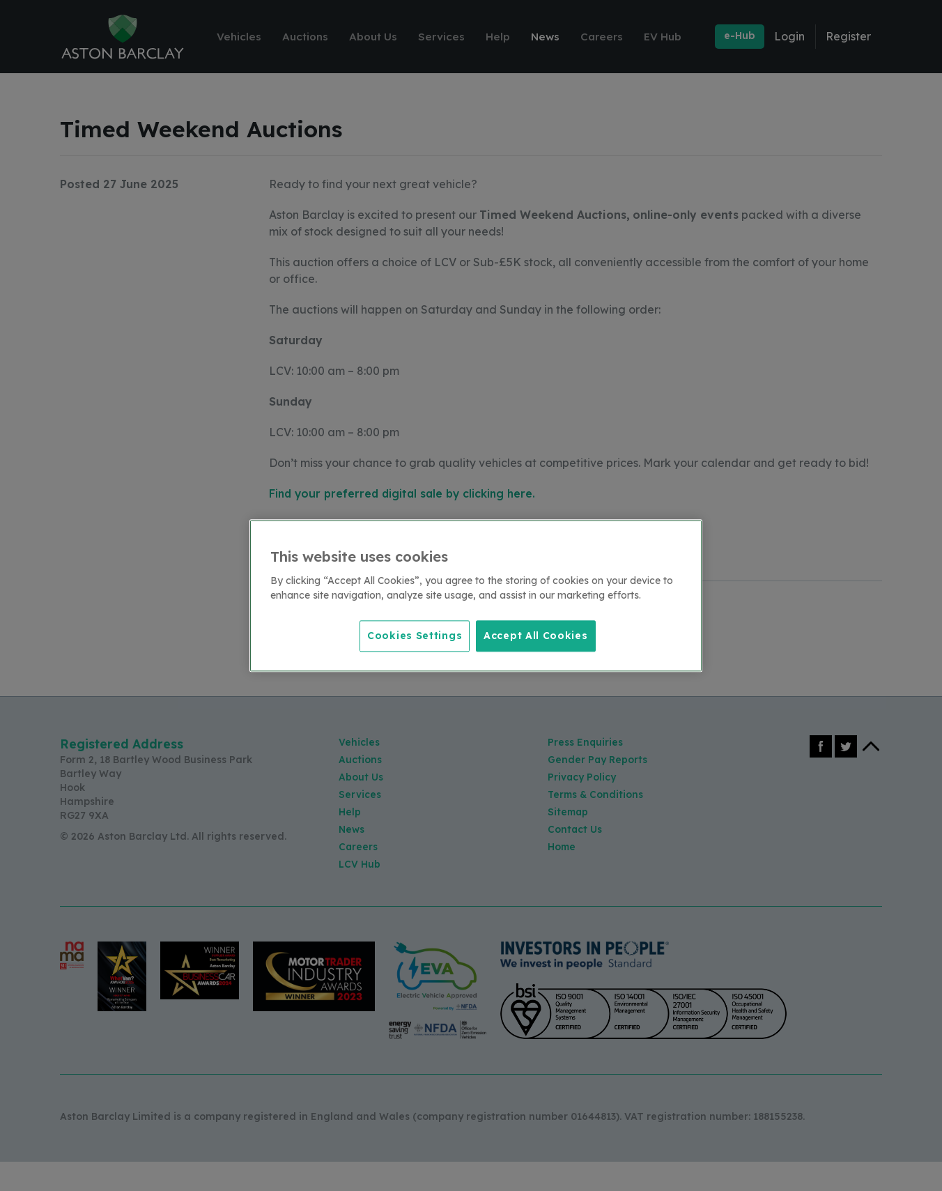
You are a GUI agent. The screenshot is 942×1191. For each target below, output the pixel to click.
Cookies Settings (411, 635)
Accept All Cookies (536, 635)
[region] (475, 595)
